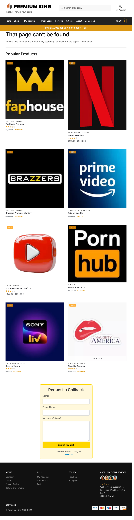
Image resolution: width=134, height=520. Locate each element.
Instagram (73, 480)
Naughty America (76, 366)
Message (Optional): (52, 418)
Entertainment (75, 132)
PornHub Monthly (76, 287)
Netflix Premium (76, 135)
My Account (120, 8)
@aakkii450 (68, 454)
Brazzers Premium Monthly (19, 213)
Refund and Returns (15, 488)
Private (85, 132)
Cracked (19, 121)
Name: (46, 396)
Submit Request (66, 445)
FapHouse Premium (15, 124)
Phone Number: (50, 407)
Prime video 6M (75, 213)
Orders (9, 480)
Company (10, 477)
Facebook (73, 477)
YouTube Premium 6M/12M (18, 288)
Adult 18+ (10, 121)
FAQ (39, 484)
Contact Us (42, 480)
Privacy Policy (12, 484)
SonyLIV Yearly (13, 366)
